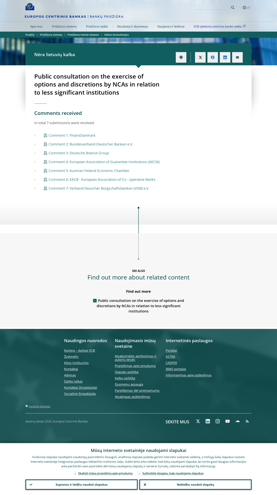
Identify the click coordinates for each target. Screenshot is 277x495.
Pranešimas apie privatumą (135, 366)
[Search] (212, 7)
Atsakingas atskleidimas (132, 397)
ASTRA (170, 356)
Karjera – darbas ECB (79, 350)
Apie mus (36, 26)
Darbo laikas (73, 381)
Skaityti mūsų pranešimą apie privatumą (105, 473)
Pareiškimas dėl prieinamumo (137, 390)
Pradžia (29, 34)
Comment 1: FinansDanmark (72, 135)
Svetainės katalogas (39, 406)
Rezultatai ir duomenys (132, 26)
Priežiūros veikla (97, 26)
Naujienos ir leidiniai (170, 26)
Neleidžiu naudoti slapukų (195, 485)
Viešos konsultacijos (116, 34)
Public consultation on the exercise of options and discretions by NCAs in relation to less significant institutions (140, 306)
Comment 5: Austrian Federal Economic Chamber (89, 170)
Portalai (171, 350)
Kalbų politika (125, 378)
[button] (239, 8)
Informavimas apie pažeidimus (189, 375)
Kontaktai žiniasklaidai (80, 387)
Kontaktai (71, 369)
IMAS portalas (176, 369)
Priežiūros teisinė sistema (83, 34)
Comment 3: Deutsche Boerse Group (79, 153)
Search (233, 7)
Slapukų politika (126, 372)
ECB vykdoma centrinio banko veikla (220, 26)
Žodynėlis (71, 356)
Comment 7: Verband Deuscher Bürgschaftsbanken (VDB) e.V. (99, 188)
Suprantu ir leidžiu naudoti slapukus (82, 485)
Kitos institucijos (76, 363)
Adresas (70, 375)
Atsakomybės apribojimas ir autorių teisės (135, 358)
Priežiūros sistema (64, 26)
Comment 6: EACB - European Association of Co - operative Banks (102, 179)
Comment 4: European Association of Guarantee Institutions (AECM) (104, 161)
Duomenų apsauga (129, 384)
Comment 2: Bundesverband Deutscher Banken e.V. (91, 144)
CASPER (171, 363)
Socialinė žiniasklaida (80, 394)
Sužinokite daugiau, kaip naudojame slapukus (173, 473)
